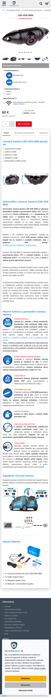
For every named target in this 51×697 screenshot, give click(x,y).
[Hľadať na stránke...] (40, 3)
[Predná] (4, 92)
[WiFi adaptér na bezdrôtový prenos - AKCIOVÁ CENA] (4, 103)
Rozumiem (25, 678)
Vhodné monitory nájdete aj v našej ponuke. (20, 245)
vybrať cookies (39, 668)
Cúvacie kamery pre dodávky (32, 10)
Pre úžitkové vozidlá (13, 10)
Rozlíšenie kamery (12, 70)
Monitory (44, 133)
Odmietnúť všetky (25, 690)
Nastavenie (25, 685)
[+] (11, 122)
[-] (11, 125)
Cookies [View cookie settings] (3, 696)
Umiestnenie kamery (12, 89)
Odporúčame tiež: (10, 98)
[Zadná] (4, 94)
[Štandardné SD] (4, 75)
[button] (47, 37)
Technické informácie (24, 133)
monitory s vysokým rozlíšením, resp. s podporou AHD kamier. (25, 338)
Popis (6, 133)
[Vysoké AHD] (4, 82)
